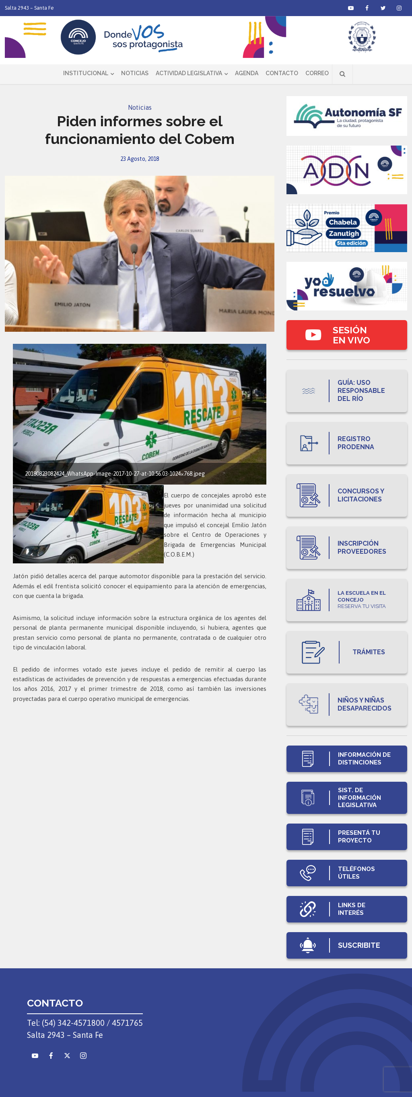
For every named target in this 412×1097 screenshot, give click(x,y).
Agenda (246, 73)
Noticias (134, 73)
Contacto (282, 73)
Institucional (85, 73)
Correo (317, 73)
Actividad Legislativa (189, 73)
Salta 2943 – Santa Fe (29, 8)
